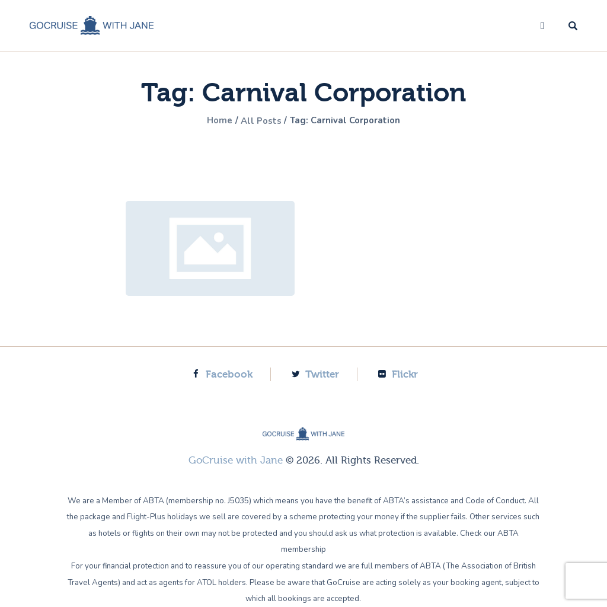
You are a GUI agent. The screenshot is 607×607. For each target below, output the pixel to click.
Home (215, 121)
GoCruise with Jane (236, 460)
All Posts (260, 120)
